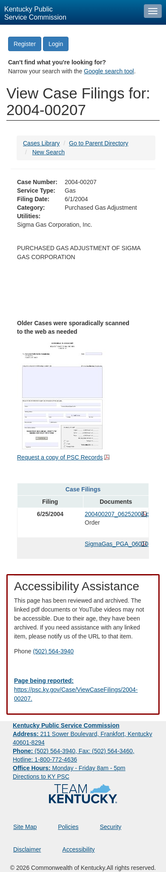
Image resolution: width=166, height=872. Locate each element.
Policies (68, 826)
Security (111, 826)
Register (25, 43)
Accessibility (78, 849)
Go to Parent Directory (98, 143)
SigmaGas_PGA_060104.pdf (116, 543)
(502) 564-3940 (53, 651)
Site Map (25, 826)
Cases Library (41, 143)
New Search (48, 152)
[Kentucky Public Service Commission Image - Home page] (70, 12)
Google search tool (109, 71)
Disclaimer (27, 849)
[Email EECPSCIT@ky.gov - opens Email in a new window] (83, 689)
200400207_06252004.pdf (116, 514)
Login (56, 43)
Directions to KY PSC (41, 776)
